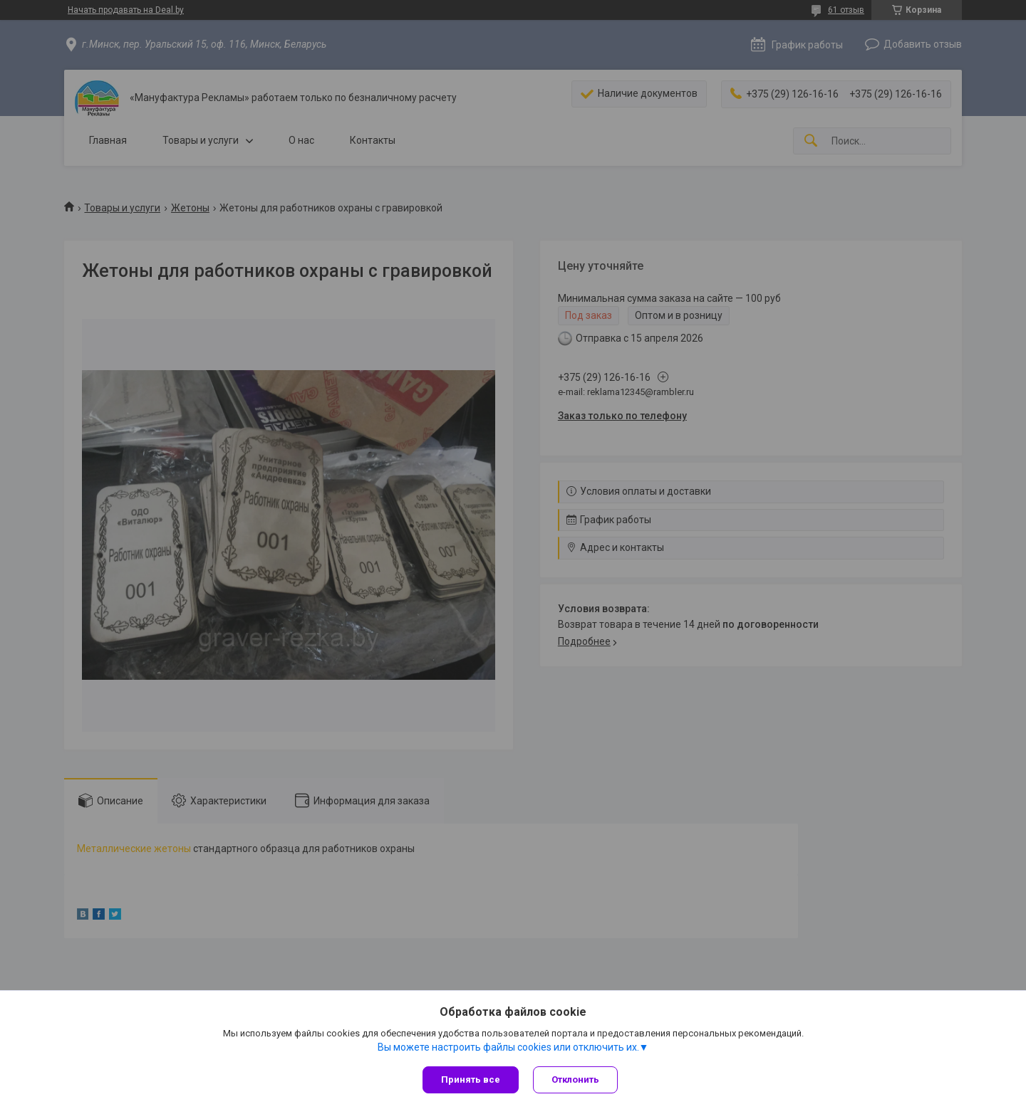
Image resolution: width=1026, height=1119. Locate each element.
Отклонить (575, 1079)
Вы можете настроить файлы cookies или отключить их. (508, 1047)
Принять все (470, 1079)
